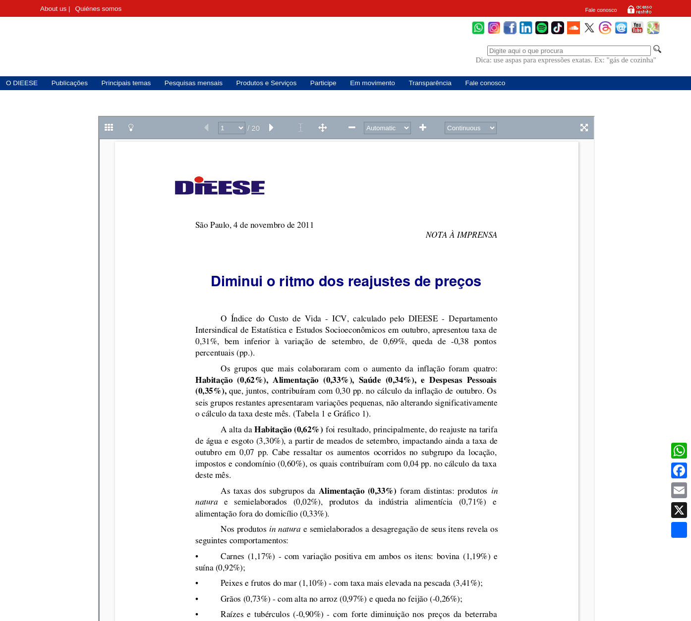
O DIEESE (22, 83)
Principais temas (126, 83)
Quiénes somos (98, 8)
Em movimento (372, 83)
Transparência (429, 83)
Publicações (70, 83)
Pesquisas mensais (194, 83)
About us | (55, 8)
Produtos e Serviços (266, 83)
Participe (323, 83)
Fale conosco (601, 10)
